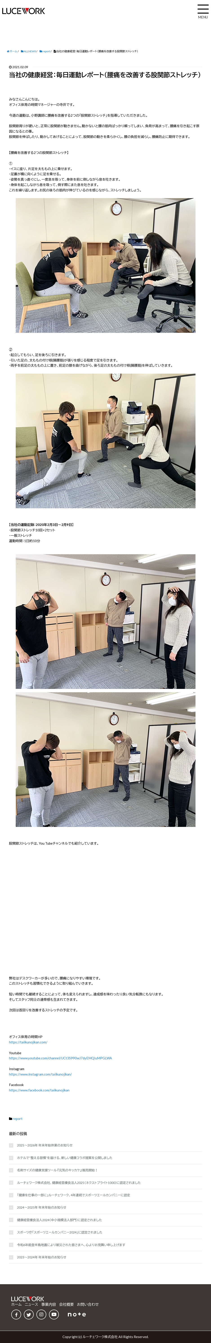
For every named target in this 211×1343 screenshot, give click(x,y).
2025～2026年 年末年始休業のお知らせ (45, 1145)
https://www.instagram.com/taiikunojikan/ (40, 1074)
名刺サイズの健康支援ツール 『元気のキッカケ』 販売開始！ (57, 1170)
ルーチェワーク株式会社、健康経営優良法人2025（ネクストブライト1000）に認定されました (79, 1183)
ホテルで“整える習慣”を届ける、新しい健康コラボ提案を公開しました (64, 1158)
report (17, 1119)
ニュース (31, 1304)
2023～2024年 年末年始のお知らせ (41, 1257)
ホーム (16, 1304)
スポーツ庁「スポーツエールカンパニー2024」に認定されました (59, 1232)
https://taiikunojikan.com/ (28, 1042)
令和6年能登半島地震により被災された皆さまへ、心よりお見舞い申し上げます (71, 1245)
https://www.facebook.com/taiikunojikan (39, 1090)
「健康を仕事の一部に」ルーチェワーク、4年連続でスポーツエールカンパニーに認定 (73, 1195)
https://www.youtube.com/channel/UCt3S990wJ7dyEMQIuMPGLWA (60, 1058)
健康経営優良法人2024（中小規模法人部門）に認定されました (59, 1220)
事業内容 (48, 1304)
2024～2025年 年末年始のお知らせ (41, 1207)
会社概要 (66, 1304)
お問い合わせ (88, 1304)
